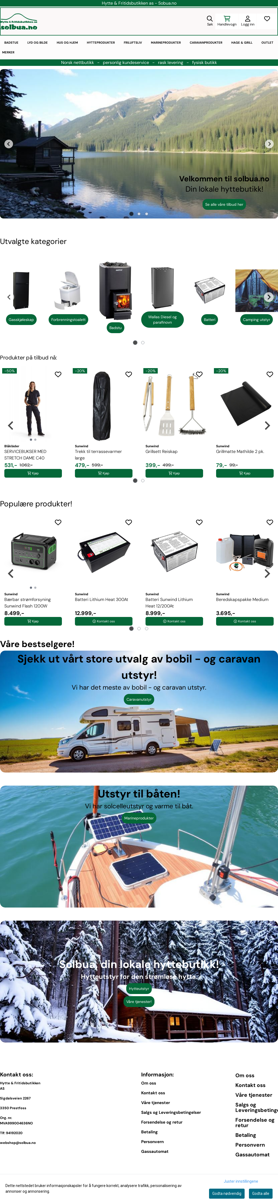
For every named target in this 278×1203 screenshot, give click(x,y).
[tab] (131, 214)
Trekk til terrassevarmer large (98, 455)
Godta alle (260, 1193)
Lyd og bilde (37, 42)
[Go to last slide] (8, 144)
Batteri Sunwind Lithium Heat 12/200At (169, 603)
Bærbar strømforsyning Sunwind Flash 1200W (27, 603)
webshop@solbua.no (18, 1142)
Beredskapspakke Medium (242, 599)
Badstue (11, 42)
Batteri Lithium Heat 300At (101, 599)
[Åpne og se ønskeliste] (267, 21)
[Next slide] (269, 144)
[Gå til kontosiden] (248, 21)
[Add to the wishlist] (58, 374)
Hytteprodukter (101, 42)
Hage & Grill (241, 42)
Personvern (152, 1141)
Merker (8, 52)
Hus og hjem (67, 42)
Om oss (148, 1083)
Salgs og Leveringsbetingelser (171, 1112)
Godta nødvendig (226, 1193)
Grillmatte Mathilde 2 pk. (240, 451)
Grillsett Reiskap (162, 451)
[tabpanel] (21, 297)
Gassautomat (155, 1151)
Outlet (267, 42)
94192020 (14, 1133)
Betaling (149, 1132)
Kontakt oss (153, 1093)
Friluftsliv (133, 42)
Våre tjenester (155, 1102)
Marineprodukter (166, 42)
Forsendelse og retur (161, 1122)
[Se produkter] (21, 290)
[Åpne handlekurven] (227, 21)
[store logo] (19, 21)
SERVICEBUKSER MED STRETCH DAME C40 (25, 455)
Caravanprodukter (206, 42)
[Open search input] (210, 21)
